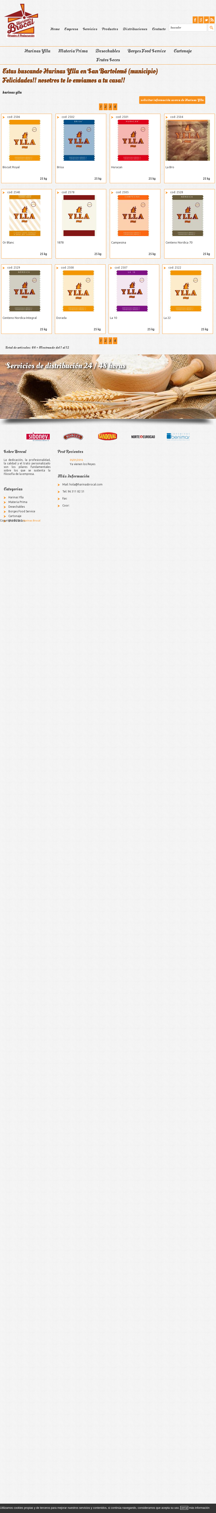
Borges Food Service (147, 51)
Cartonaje (183, 51)
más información (199, 1507)
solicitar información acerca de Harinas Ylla (172, 100)
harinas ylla (11, 92)
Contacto (159, 29)
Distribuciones (135, 29)
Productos (110, 29)
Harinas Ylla (37, 51)
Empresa (71, 29)
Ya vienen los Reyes (82, 464)
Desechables (108, 51)
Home (55, 29)
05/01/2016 (76, 460)
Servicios (90, 29)
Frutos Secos (108, 60)
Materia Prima (73, 51)
